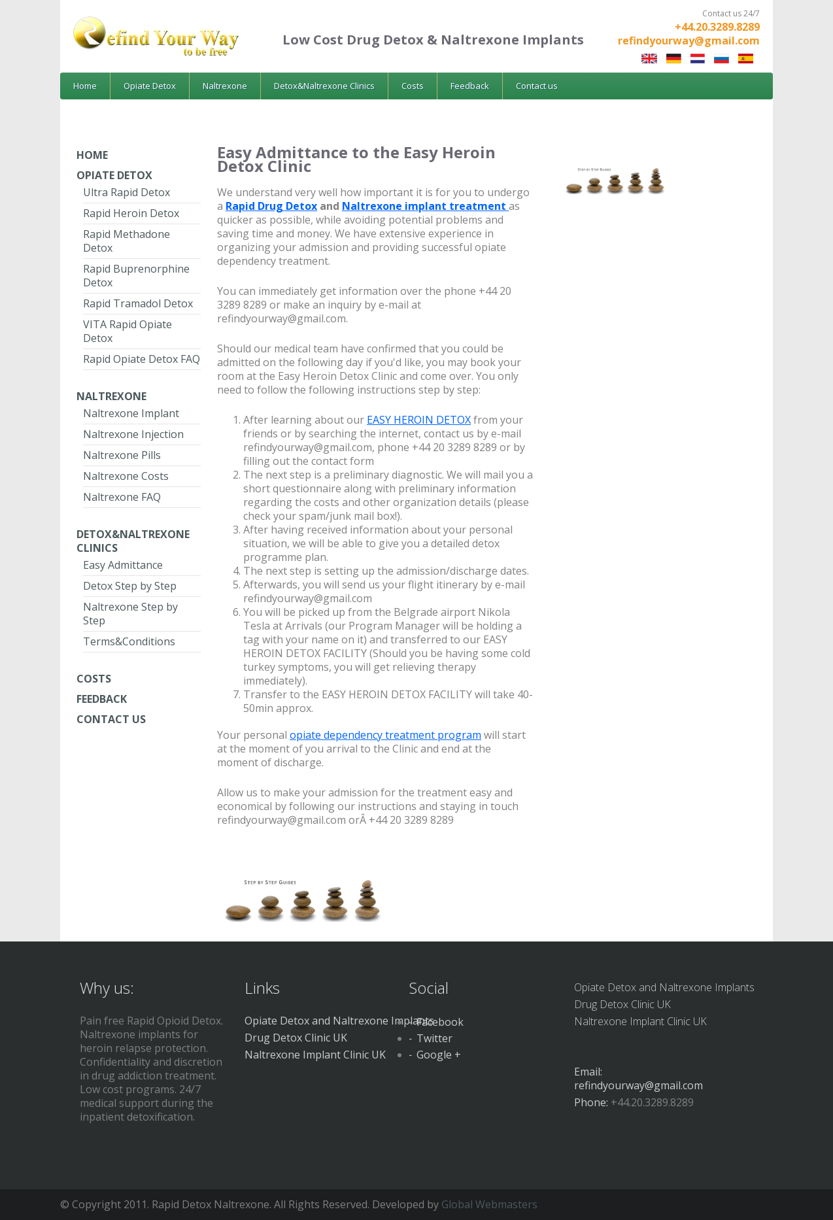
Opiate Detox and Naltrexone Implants (339, 1020)
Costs (412, 86)
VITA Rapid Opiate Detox (127, 331)
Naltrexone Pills (122, 455)
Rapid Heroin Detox (131, 213)
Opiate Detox (150, 86)
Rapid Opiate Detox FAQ (141, 359)
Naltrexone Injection (133, 434)
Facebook (440, 1022)
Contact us (537, 86)
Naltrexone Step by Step (130, 614)
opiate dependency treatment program (385, 735)
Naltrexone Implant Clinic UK (315, 1054)
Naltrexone (225, 86)
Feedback (469, 86)
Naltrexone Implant (131, 413)
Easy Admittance (123, 565)
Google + (438, 1054)
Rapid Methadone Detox (126, 241)
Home (85, 86)
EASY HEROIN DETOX (419, 420)
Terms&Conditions (129, 641)
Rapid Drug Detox (271, 206)
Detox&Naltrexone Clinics (324, 86)
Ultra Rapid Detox (126, 192)
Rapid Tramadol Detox (138, 303)
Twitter (434, 1038)
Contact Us (111, 719)
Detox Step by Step (130, 586)
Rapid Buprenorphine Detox (136, 276)
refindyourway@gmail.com (689, 40)
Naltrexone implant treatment (425, 206)
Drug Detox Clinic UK (296, 1037)
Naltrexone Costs (126, 476)
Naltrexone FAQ (122, 497)
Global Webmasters (489, 1204)
